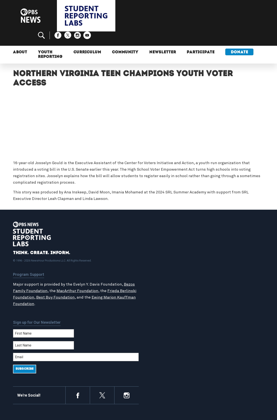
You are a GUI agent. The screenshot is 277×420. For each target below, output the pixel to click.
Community (125, 38)
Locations (155, 276)
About (20, 38)
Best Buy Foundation (72, 283)
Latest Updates (160, 266)
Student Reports (161, 261)
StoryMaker (156, 271)
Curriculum (87, 38)
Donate (240, 38)
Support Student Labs (226, 252)
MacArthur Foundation (89, 277)
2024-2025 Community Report (232, 261)
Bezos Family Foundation (36, 277)
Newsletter (162, 38)
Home (152, 252)
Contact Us (217, 266)
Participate (201, 38)
